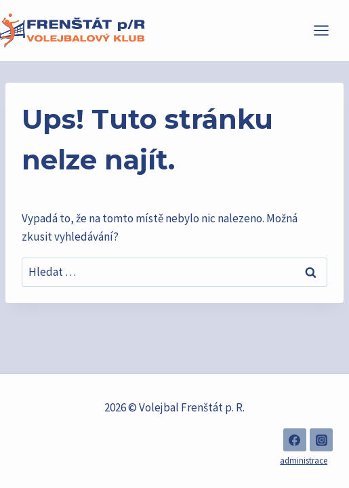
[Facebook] (294, 439)
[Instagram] (321, 439)
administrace (303, 460)
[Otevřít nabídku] (328, 30)
